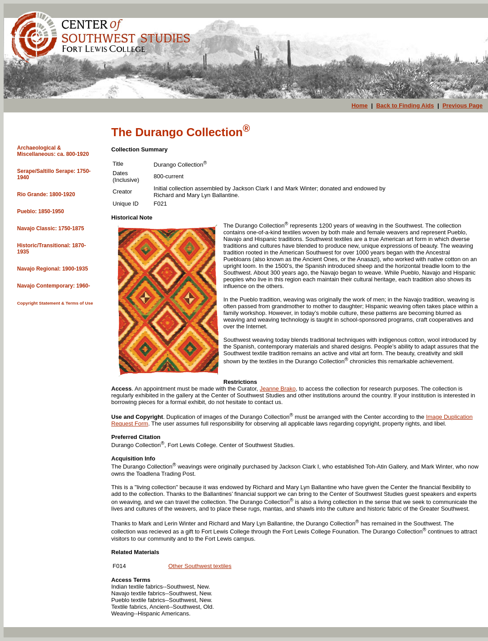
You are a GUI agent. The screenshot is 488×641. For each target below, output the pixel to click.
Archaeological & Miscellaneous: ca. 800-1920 (53, 151)
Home (360, 105)
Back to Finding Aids (405, 105)
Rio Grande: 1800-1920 (46, 194)
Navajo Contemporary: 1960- (53, 286)
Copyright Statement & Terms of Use (55, 303)
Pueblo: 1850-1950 (40, 211)
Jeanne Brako (278, 388)
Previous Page (462, 105)
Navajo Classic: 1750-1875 (50, 228)
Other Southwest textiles (199, 566)
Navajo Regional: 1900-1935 (52, 269)
